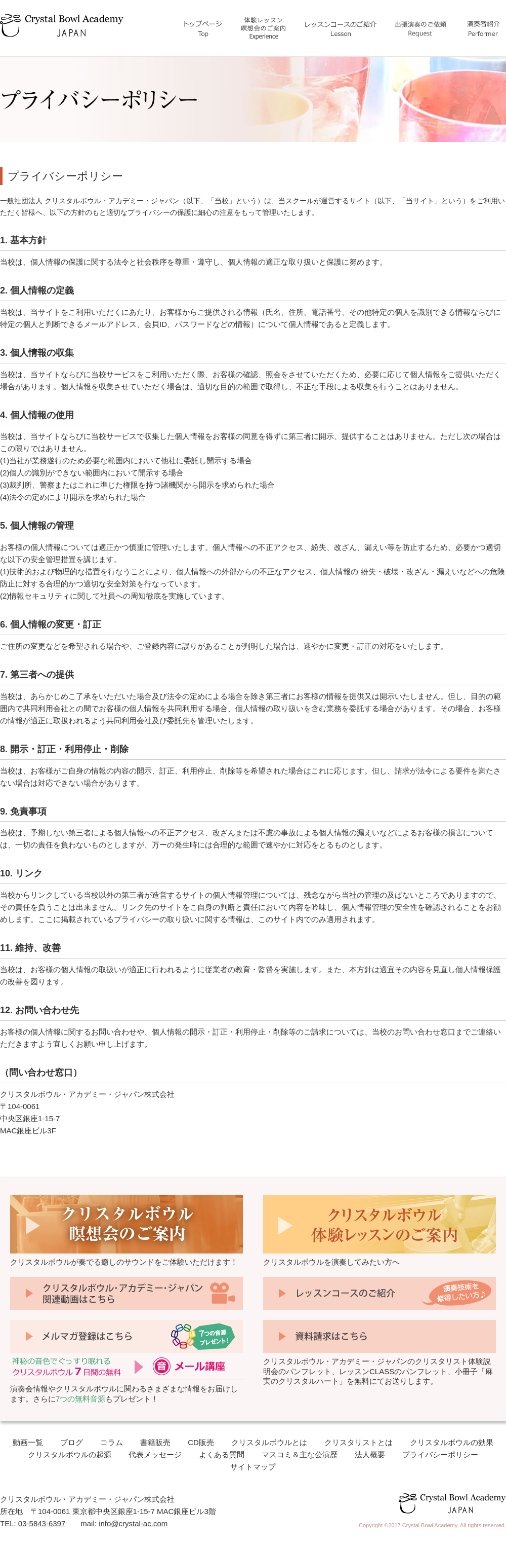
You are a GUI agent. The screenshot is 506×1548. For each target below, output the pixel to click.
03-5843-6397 (41, 1523)
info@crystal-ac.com (133, 1523)
